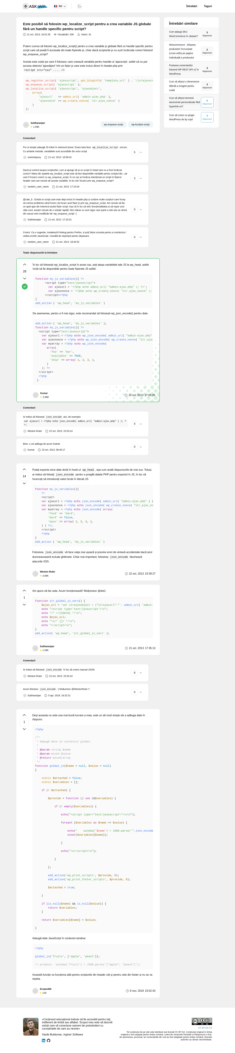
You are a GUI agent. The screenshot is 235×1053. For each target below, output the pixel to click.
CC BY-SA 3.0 (205, 1027)
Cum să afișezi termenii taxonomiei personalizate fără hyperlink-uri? (184, 102)
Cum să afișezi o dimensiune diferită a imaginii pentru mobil (184, 85)
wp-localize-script (140, 124)
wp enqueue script (113, 124)
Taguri (208, 6)
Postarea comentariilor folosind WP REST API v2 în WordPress (184, 69)
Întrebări (191, 6)
